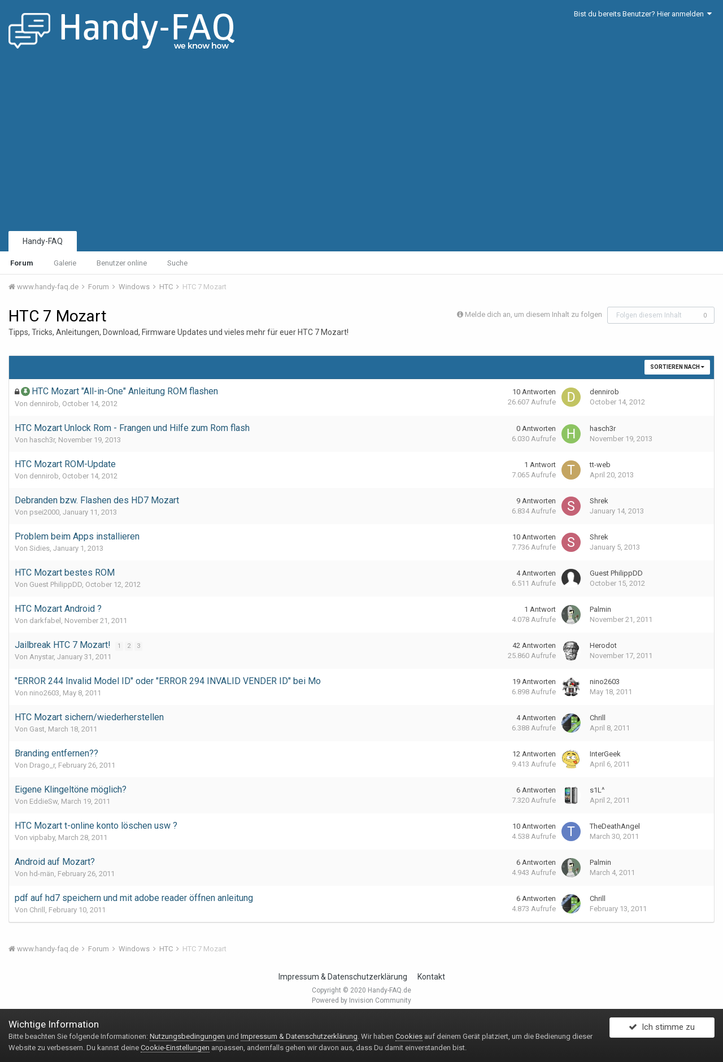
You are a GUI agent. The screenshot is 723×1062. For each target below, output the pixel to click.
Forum (21, 263)
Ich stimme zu (662, 1030)
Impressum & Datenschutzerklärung (342, 976)
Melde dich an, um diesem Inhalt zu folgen (533, 314)
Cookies (409, 1036)
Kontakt (431, 976)
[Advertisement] (361, 144)
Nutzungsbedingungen (187, 1036)
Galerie (65, 263)
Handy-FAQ (43, 241)
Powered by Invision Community (361, 1000)
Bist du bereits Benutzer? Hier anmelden (643, 14)
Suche (177, 263)
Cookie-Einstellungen (175, 1047)
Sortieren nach (677, 367)
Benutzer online (122, 263)
